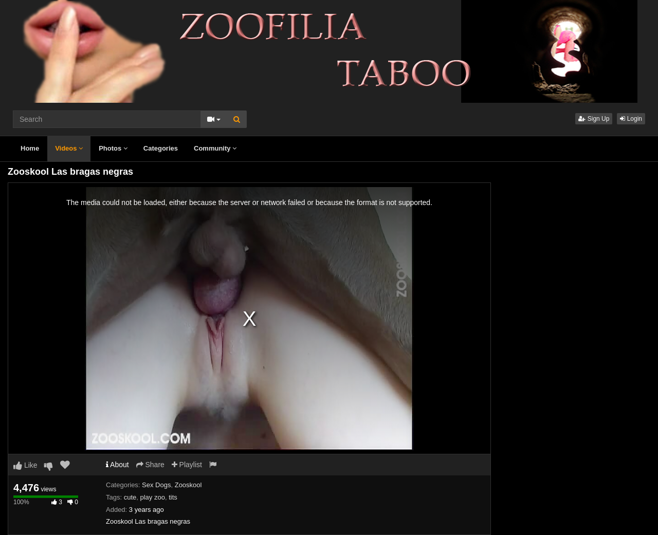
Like (25, 465)
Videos (69, 148)
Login (631, 118)
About (117, 464)
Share (150, 464)
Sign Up (593, 118)
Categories (160, 148)
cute (130, 497)
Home (30, 148)
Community (215, 148)
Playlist (187, 464)
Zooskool (188, 485)
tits (173, 497)
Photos (113, 148)
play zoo (152, 497)
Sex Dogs (156, 485)
